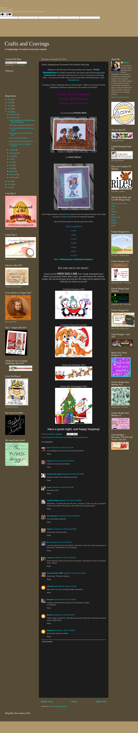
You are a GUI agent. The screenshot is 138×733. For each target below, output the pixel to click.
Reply (49, 454)
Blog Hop (50, 437)
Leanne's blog (83, 75)
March (12, 171)
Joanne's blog (66, 217)
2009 (10, 187)
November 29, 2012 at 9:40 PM (68, 516)
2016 (10, 99)
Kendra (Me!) (115, 217)
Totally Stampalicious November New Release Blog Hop (22, 121)
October (13, 150)
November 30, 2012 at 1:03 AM (74, 573)
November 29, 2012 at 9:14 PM (62, 447)
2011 (10, 181)
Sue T (49, 447)
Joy (112, 209)
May (11, 165)
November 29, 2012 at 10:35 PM (64, 558)
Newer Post (47, 701)
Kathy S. (50, 529)
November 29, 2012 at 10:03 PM (60, 542)
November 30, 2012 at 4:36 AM (65, 599)
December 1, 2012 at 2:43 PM (64, 630)
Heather (114, 212)
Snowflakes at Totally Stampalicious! (21, 125)
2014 (10, 106)
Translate (19, 65)
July (11, 159)
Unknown (50, 586)
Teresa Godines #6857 (55, 573)
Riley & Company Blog (119, 203)
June (11, 162)
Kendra (126, 62)
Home (74, 701)
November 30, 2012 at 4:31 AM (65, 586)
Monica (113, 220)
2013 (10, 109)
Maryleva (50, 630)
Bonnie (49, 615)
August (12, 156)
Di (47, 542)
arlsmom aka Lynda (54, 474)
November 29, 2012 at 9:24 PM (63, 487)
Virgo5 (49, 461)
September (14, 153)
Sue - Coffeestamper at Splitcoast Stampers (73, 259)
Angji (113, 206)
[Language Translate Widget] (16, 63)
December (13, 114)
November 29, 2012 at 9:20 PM (73, 474)
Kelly (113, 214)
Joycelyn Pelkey (53, 500)
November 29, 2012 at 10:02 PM (65, 529)
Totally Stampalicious (80, 437)
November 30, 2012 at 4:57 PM (63, 615)
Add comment (47, 641)
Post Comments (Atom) (59, 706)
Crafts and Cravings (27, 43)
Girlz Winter (68, 437)
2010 (10, 184)
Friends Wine (58, 437)
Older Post (101, 701)
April (11, 168)
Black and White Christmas (18, 138)
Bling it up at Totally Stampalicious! (21, 141)
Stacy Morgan (52, 516)
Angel (49, 487)
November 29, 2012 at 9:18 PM (63, 461)
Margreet (50, 599)
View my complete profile (120, 97)
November (13, 117)
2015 (10, 102)
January (13, 177)
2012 (10, 112)
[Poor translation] (8, 14)
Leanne (49, 558)
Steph (113, 225)
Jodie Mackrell (49, 75)
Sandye (114, 223)
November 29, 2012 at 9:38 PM (70, 500)
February (13, 174)
